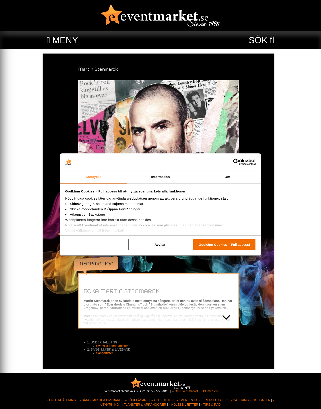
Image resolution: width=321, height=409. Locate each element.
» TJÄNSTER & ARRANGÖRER (143, 404)
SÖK (258, 40)
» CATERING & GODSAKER (250, 400)
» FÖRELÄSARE (136, 400)
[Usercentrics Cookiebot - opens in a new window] (236, 162)
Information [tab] (160, 177)
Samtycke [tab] (94, 177)
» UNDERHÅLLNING (61, 400)
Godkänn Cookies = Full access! (224, 244)
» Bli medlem (209, 391)
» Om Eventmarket (185, 391)
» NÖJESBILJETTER (183, 404)
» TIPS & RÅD (211, 404)
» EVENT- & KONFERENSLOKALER (202, 400)
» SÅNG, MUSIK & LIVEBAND (100, 400)
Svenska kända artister (114, 346)
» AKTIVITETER (162, 400)
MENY (65, 40)
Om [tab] (227, 177)
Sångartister (106, 353)
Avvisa (159, 244)
